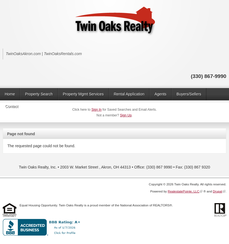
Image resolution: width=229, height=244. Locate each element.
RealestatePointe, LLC (183, 191)
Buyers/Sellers (189, 94)
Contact (11, 106)
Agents (160, 94)
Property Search (39, 94)
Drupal (217, 191)
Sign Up (126, 115)
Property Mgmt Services (83, 94)
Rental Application (129, 94)
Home (10, 94)
